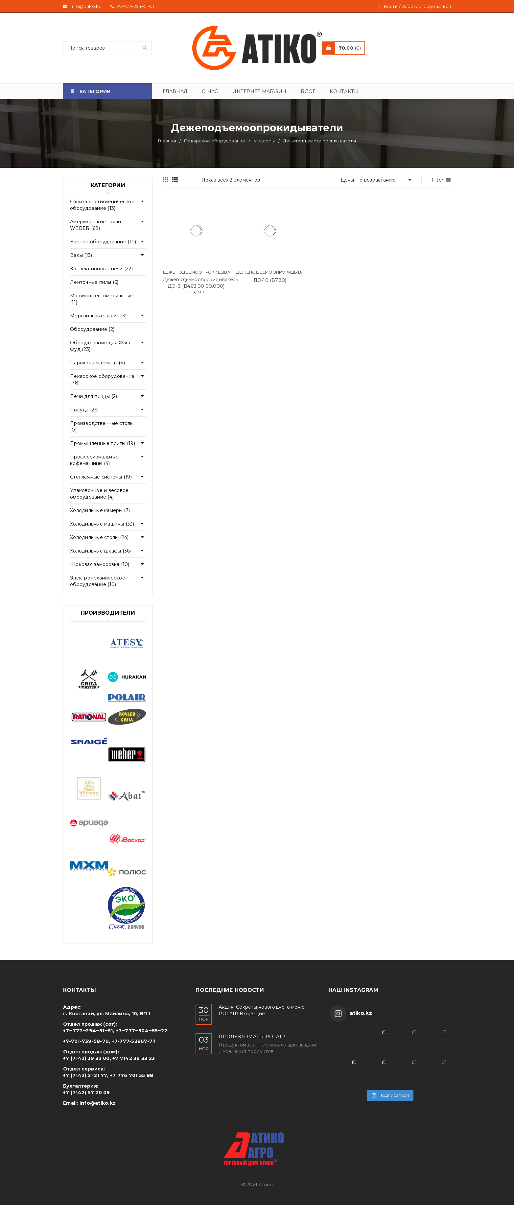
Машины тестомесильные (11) (101, 299)
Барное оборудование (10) (103, 242)
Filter (438, 180)
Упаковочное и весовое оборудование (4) (99, 493)
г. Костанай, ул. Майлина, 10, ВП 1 (107, 1014)
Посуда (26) (84, 410)
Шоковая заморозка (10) (99, 564)
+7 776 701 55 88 (131, 1075)
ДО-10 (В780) (269, 280)
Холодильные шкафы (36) (100, 551)
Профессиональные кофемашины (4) (94, 460)
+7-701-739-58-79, (86, 1041)
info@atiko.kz (98, 1103)
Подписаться (390, 1095)
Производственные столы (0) (102, 426)
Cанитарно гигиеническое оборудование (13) (102, 205)
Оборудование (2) (92, 329)
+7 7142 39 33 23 (133, 1058)
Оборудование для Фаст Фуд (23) (100, 346)
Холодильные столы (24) (99, 537)
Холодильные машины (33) (102, 524)
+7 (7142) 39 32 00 (86, 1058)
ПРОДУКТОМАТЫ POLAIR (252, 1037)
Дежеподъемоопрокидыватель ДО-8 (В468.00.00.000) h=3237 (200, 286)
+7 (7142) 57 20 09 (86, 1092)
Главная (167, 140)
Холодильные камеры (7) (100, 510)
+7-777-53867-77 (134, 1041)
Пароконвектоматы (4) (97, 363)
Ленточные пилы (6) (94, 282)
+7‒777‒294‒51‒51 (135, 6)
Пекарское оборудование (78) (102, 379)
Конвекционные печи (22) (101, 269)
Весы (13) (81, 255)
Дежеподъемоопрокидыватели (202, 272)
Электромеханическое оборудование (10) (97, 581)
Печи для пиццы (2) (93, 396)
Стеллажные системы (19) (101, 477)
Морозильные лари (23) (98, 316)
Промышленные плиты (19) (102, 443)
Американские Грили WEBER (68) (95, 225)
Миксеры (264, 140)
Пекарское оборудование (214, 140)
